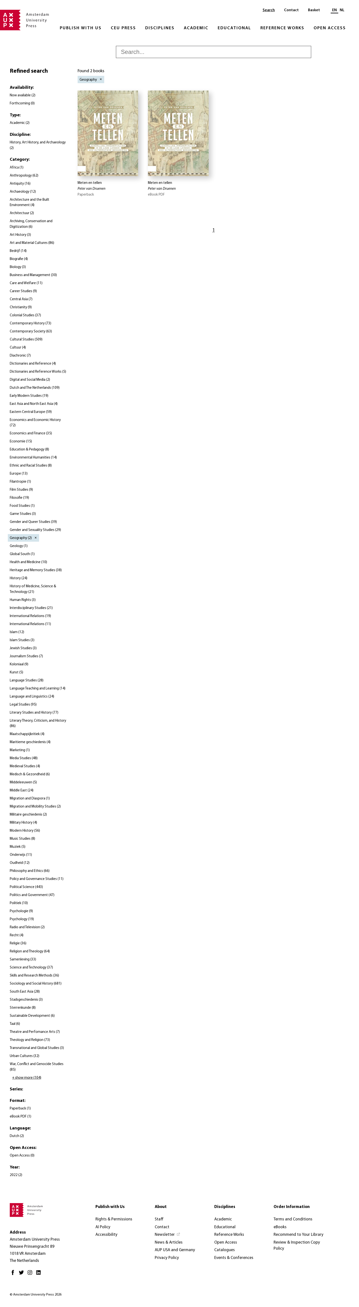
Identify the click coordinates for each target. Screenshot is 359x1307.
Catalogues (224, 1250)
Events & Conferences (233, 1258)
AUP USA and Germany (175, 1250)
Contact (291, 10)
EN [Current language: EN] (334, 10)
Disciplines (159, 28)
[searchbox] (213, 52)
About (161, 1207)
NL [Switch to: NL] (342, 10)
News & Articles (169, 1242)
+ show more (26, 1078)
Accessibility (106, 1235)
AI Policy (102, 1227)
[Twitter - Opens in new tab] (22, 1274)
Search (269, 10)
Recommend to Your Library (298, 1235)
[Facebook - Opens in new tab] (14, 1274)
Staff (159, 1219)
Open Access (330, 28)
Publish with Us (81, 28)
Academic (196, 28)
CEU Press (123, 28)
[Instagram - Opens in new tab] (31, 1274)
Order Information (292, 1207)
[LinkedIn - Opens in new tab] (39, 1274)
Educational (234, 28)
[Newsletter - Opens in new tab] (167, 1235)
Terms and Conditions (293, 1219)
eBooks (280, 1227)
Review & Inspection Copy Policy (297, 1245)
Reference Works (282, 28)
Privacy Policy (167, 1258)
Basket (314, 10)
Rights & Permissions (113, 1219)
